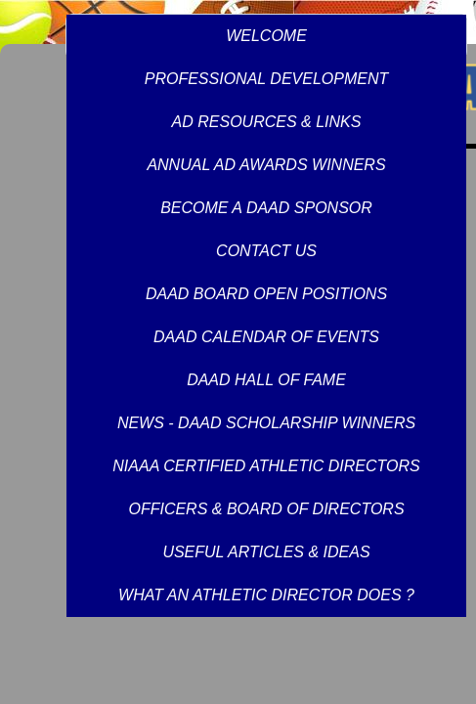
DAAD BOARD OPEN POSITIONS (266, 294)
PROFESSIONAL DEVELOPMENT (267, 78)
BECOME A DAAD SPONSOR (266, 207)
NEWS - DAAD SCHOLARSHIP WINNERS (266, 423)
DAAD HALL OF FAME (266, 380)
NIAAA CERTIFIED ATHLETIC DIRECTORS (265, 466)
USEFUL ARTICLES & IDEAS (265, 552)
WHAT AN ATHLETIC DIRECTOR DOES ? (266, 595)
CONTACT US (266, 250)
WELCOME (266, 35)
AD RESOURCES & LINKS (267, 121)
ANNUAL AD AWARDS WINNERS (266, 164)
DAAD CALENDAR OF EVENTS (266, 337)
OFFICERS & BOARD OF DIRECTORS (266, 509)
